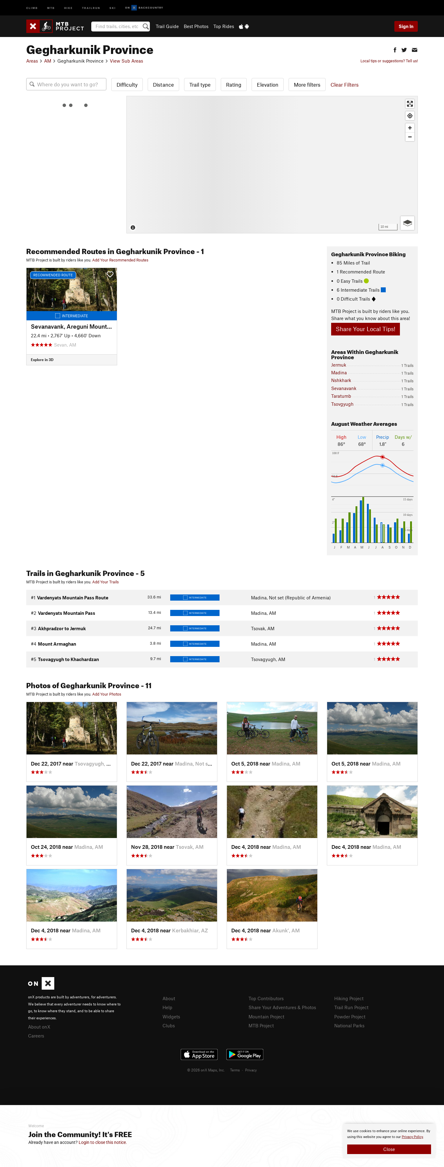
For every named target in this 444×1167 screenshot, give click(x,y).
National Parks (349, 1025)
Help (167, 1007)
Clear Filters (345, 84)
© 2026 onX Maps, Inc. (206, 1070)
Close (389, 1149)
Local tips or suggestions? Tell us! (389, 60)
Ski (112, 8)
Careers (36, 1035)
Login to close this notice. (103, 1142)
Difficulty (127, 84)
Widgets (171, 1016)
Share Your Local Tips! (365, 328)
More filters (307, 84)
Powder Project (349, 1016)
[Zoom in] (409, 127)
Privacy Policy (412, 1137)
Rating (233, 84)
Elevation (267, 84)
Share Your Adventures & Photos (282, 1007)
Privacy (251, 1070)
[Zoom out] (409, 136)
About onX (39, 1026)
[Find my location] (409, 115)
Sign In (406, 26)
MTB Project (261, 1025)
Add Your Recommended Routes (120, 259)
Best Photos (196, 26)
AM (47, 61)
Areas (32, 61)
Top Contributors (266, 998)
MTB (51, 8)
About (168, 998)
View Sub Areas (126, 61)
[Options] (407, 223)
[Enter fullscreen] (409, 103)
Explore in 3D (42, 359)
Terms (235, 1070)
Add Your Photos (106, 694)
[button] (395, 49)
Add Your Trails (105, 581)
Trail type (200, 84)
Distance (163, 84)
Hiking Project (349, 998)
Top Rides (223, 26)
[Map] (272, 164)
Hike (68, 8)
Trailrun (91, 8)
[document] (389, 1141)
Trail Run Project (351, 1007)
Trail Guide (167, 26)
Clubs (168, 1025)
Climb (32, 8)
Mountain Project (266, 1016)
